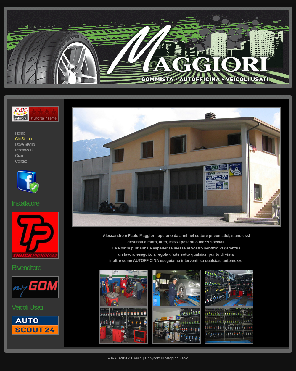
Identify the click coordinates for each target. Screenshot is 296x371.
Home (20, 133)
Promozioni (24, 150)
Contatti (21, 161)
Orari (19, 155)
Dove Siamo (25, 144)
